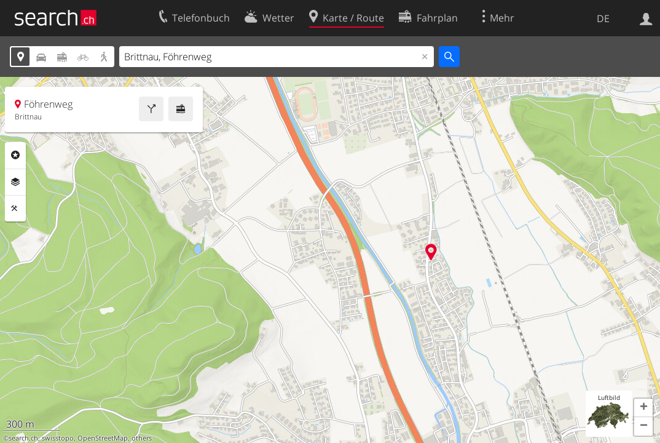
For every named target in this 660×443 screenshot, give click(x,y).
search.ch (23, 438)
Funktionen (15, 209)
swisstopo (58, 438)
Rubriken (15, 155)
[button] (643, 408)
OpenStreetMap (102, 438)
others (142, 438)
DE (603, 18)
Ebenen (15, 182)
